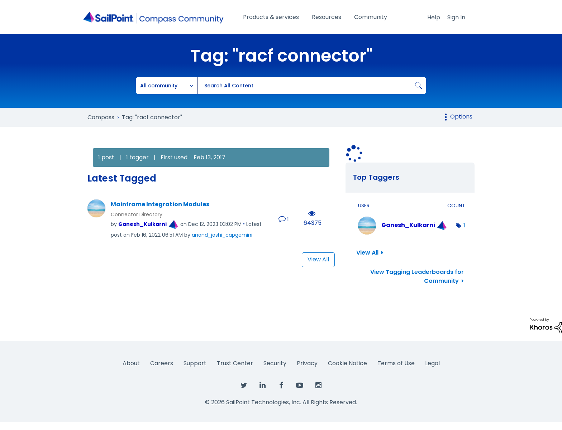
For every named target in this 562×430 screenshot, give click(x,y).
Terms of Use (396, 363)
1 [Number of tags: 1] (464, 225)
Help (433, 17)
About (131, 363)
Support (195, 363)
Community (370, 17)
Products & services (271, 17)
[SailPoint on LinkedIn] (262, 385)
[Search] (311, 85)
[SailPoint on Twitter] (244, 385)
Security (274, 363)
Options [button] (461, 116)
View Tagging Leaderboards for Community (417, 276)
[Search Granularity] (166, 85)
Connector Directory (136, 214)
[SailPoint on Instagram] (318, 385)
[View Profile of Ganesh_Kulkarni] (142, 224)
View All (318, 259)
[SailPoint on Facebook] (281, 385)
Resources (326, 17)
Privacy (307, 363)
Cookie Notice (347, 363)
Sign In (456, 17)
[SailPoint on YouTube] (299, 385)
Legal (432, 363)
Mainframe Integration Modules (160, 204)
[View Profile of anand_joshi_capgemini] (222, 234)
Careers (161, 363)
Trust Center (235, 363)
